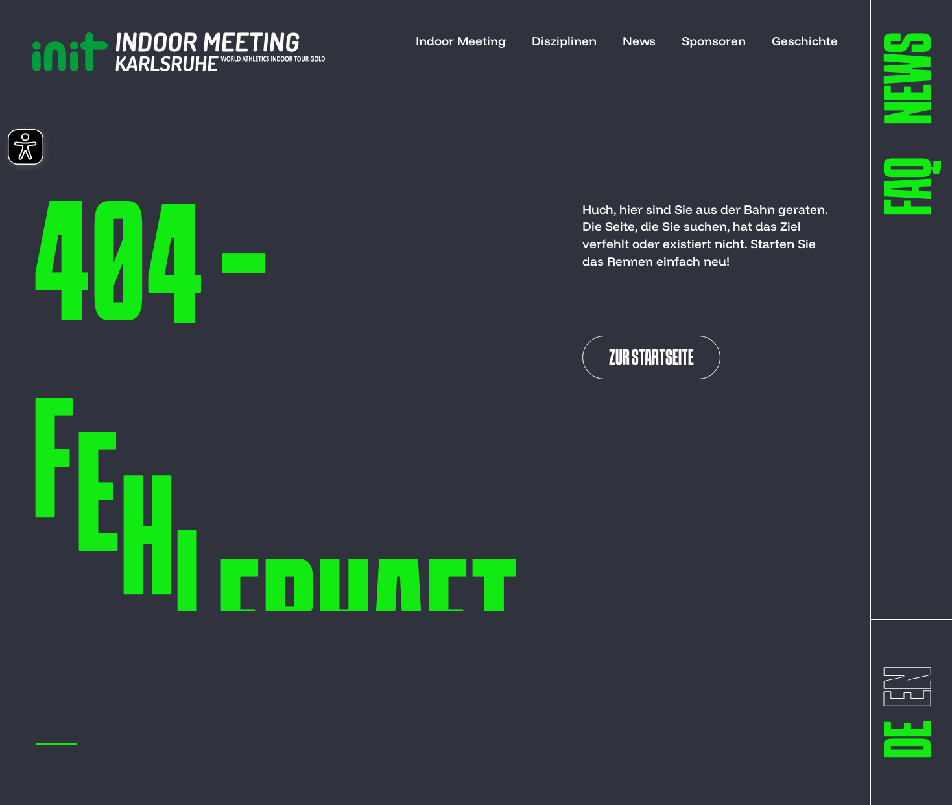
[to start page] (178, 52)
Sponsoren (714, 41)
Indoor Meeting (461, 41)
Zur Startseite (651, 359)
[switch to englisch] (913, 686)
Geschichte (805, 41)
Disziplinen (564, 41)
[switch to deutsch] (913, 739)
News (639, 41)
